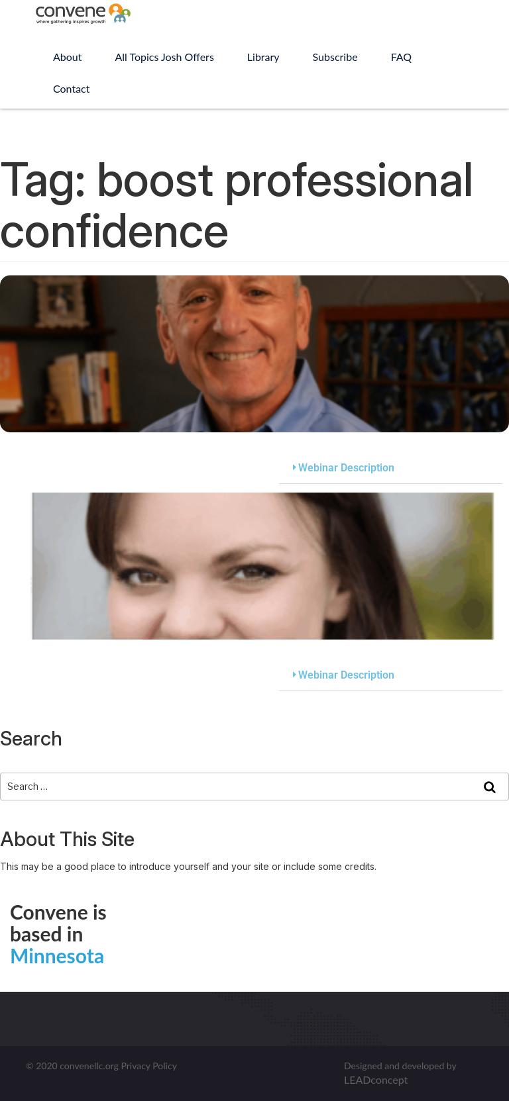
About (67, 56)
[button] (390, 468)
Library (263, 56)
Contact (71, 88)
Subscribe (335, 56)
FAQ (401, 56)
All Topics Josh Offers (164, 56)
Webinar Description (346, 467)
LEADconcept (376, 1079)
